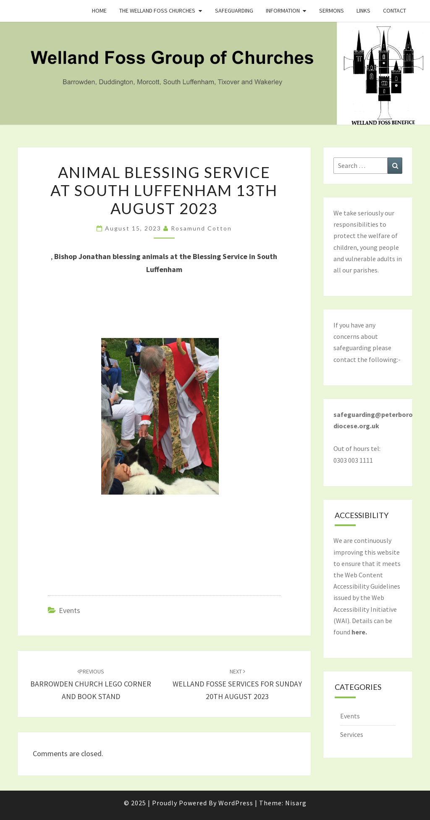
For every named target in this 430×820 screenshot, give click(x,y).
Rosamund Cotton (201, 228)
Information (283, 10)
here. (359, 632)
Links (363, 10)
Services (351, 734)
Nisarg (296, 803)
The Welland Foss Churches (157, 10)
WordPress (235, 803)
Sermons (331, 10)
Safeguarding (234, 10)
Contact (394, 10)
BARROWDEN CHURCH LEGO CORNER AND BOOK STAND (90, 684)
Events (69, 610)
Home (99, 10)
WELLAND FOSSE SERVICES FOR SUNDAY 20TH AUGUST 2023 (237, 684)
